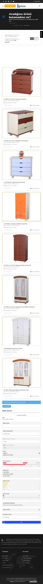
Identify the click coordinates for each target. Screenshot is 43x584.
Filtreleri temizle (21, 415)
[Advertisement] (21, 56)
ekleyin (27, 402)
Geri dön (7, 406)
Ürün (21, 25)
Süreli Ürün (6, 509)
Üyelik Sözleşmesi (27, 558)
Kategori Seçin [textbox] (7, 433)
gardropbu (7, 42)
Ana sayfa (16, 25)
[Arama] (3, 6)
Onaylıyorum (33, 581)
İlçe (8, 445)
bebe (15, 40)
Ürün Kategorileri (6, 567)
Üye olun (13, 23)
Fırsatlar (6, 470)
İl (9, 439)
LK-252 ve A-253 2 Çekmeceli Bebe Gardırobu (17, 265)
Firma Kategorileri (6, 565)
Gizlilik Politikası (26, 560)
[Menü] (39, 6)
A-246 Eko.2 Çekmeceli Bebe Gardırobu (15, 224)
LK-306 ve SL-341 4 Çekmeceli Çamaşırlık (16, 141)
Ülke (4, 451)
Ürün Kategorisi (8, 431)
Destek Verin (5, 560)
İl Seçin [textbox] (5, 441)
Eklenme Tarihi (7, 514)
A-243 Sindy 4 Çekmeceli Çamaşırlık (14, 182)
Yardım (4, 563)
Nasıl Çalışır (25, 556)
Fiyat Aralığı (6, 461)
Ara (12, 522)
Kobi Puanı (6, 494)
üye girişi (10, 505)
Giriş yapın (36, 1)
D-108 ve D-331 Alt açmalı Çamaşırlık (15, 99)
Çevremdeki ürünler (9, 503)
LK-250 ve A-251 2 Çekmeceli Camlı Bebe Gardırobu (19, 307)
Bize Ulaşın (4, 558)
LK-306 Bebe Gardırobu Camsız (13, 348)
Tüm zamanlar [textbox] (6, 517)
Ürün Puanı (6, 481)
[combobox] (21, 433)
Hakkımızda (5, 556)
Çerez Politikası (26, 563)
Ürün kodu (6, 423)
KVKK (24, 565)
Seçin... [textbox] (5, 447)
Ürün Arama (26, 25)
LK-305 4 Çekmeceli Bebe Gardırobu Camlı (16, 390)
